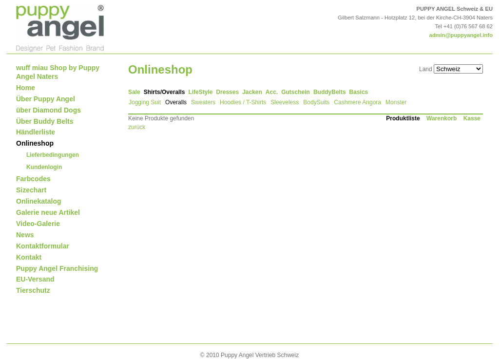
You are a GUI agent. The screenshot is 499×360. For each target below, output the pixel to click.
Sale (134, 92)
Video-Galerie (38, 223)
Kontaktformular (42, 246)
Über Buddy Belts (44, 121)
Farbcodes (33, 179)
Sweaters (203, 102)
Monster (395, 102)
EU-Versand (35, 279)
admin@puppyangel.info (461, 35)
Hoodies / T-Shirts (243, 102)
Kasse (471, 118)
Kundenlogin (44, 167)
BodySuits (316, 102)
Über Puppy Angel (45, 99)
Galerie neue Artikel (48, 212)
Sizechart (31, 190)
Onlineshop (35, 143)
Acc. (272, 92)
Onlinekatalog (38, 201)
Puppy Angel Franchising (57, 268)
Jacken (252, 92)
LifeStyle (200, 92)
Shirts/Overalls (164, 92)
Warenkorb (441, 118)
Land (425, 69)
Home (25, 88)
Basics (358, 92)
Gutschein (295, 92)
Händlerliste (35, 132)
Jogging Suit (145, 102)
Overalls (176, 102)
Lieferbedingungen (52, 155)
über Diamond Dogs (48, 110)
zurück (136, 127)
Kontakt (28, 257)
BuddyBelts (329, 92)
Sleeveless (284, 102)
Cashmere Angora (357, 102)
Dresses (227, 92)
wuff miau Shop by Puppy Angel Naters (57, 72)
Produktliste (403, 118)
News (25, 235)
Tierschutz (33, 290)
